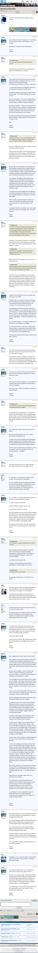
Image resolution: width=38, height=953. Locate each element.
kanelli (2, 605)
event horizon (2, 585)
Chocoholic (29, 940)
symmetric (3, 15)
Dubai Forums (5, 3)
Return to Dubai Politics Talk (6, 919)
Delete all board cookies (19, 944)
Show (3, 910)
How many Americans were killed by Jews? (10, 928)
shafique (3, 37)
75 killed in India (4, 936)
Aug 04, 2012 (34, 940)
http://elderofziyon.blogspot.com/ (17, 560)
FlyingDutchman (30, 924)
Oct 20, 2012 (28, 925)
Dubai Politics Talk (11, 5)
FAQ (23, 1)
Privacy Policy (23, 948)
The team (11, 944)
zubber (2, 475)
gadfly (2, 930)
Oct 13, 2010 (33, 929)
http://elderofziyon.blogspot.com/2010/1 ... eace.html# (22, 84)
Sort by (11, 910)
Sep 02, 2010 (33, 933)
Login (27, 1)
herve (2, 854)
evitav (2, 925)
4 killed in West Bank (5, 933)
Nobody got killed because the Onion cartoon (10, 924)
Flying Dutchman (3, 58)
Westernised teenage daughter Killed (9, 940)
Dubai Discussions (4, 5)
